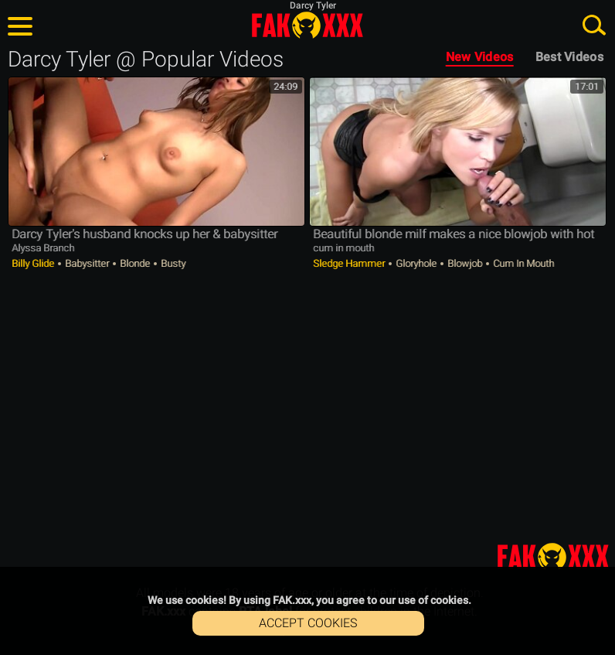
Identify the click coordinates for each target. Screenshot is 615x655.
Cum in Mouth (522, 263)
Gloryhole (416, 263)
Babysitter (87, 263)
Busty (171, 263)
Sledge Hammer (350, 263)
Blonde (134, 263)
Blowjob (464, 263)
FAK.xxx (307, 25)
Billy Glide (34, 263)
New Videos (480, 56)
